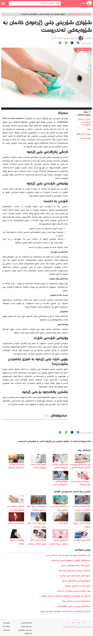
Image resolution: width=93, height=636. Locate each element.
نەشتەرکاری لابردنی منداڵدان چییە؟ (76, 601)
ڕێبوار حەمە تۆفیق (84, 134)
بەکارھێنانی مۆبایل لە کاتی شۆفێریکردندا (73, 606)
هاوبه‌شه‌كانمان (26, 623)
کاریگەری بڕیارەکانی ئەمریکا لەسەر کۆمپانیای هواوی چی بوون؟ (65, 611)
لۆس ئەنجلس (85, 138)
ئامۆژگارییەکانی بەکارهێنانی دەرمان (76, 581)
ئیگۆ (89, 129)
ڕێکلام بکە (6, 626)
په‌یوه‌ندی (6, 623)
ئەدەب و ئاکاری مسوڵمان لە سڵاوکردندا (84, 122)
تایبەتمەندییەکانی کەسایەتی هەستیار (74, 570)
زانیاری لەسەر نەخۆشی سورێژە (77, 586)
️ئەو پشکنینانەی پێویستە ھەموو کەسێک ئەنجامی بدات (68, 555)
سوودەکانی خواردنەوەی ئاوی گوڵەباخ (75, 575)
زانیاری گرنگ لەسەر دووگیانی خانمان (75, 565)
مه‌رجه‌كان (6, 630)
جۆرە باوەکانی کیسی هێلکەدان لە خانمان (73, 591)
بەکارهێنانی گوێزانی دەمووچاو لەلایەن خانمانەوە (70, 560)
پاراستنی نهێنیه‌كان (25, 630)
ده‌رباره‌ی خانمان (26, 626)
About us (28, 634)
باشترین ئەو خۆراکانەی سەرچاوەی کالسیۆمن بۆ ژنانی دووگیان (65, 596)
